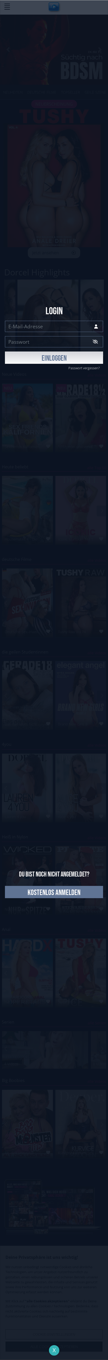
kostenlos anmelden (54, 892)
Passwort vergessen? (84, 368)
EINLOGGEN (54, 358)
